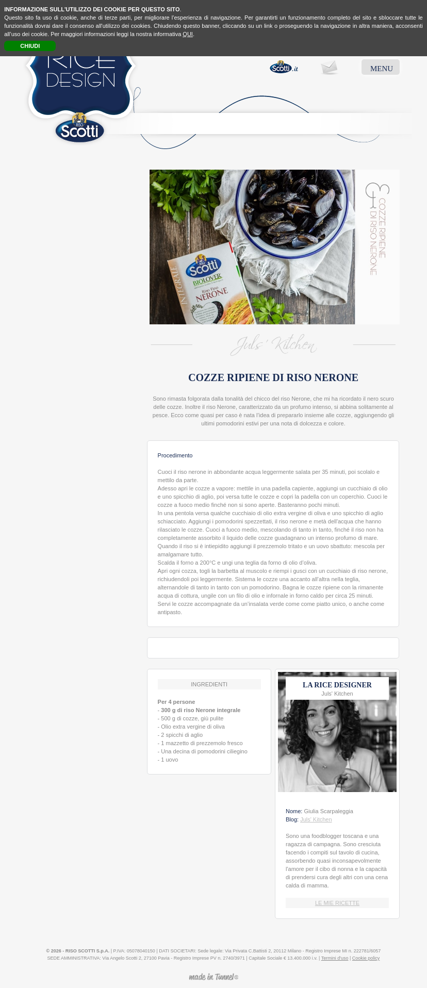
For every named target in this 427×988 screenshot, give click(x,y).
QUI (188, 34)
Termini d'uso (335, 958)
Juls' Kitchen (316, 819)
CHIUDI (30, 46)
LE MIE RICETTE (337, 903)
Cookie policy (366, 958)
